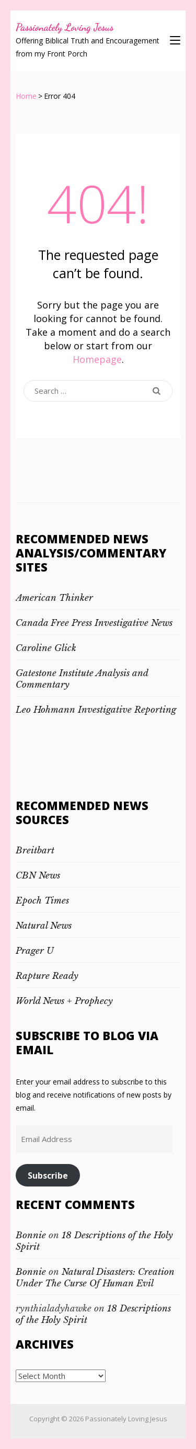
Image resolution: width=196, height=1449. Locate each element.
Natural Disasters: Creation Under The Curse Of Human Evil (95, 1278)
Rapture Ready (47, 976)
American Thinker (54, 597)
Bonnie (31, 1235)
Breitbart (35, 850)
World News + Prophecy (64, 1001)
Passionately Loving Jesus (64, 27)
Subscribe (48, 1175)
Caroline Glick (46, 648)
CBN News (38, 875)
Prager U (35, 950)
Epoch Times (42, 900)
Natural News (44, 925)
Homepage (97, 359)
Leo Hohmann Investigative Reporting (96, 709)
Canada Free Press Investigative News (94, 623)
